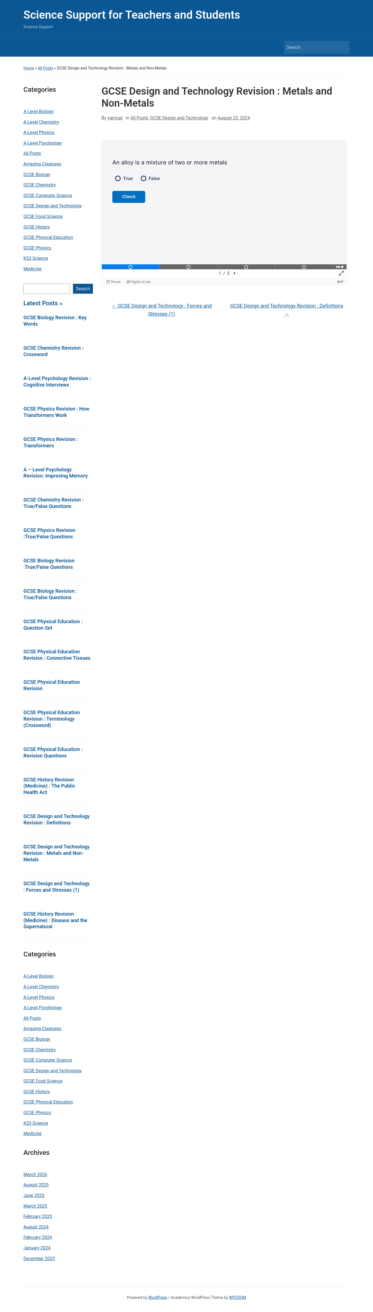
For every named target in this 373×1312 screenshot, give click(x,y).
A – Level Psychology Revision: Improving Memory (55, 473)
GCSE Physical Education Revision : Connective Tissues (56, 655)
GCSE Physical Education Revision (51, 685)
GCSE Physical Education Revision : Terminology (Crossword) (51, 718)
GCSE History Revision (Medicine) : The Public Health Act (49, 786)
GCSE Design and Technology (52, 205)
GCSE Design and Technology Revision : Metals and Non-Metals (56, 853)
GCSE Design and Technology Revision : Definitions (56, 819)
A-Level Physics (38, 132)
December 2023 (39, 1258)
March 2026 (35, 1174)
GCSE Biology (36, 174)
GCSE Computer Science (47, 195)
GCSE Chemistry (39, 185)
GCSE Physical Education (48, 237)
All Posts (45, 68)
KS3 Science (35, 258)
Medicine (32, 269)
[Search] (311, 47)
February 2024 (37, 1237)
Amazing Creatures (42, 164)
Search (83, 288)
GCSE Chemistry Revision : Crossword (53, 351)
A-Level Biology (38, 111)
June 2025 (33, 1195)
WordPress (157, 1297)
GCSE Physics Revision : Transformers (50, 442)
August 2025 (36, 1185)
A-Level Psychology (42, 143)
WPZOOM (237, 1297)
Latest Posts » (42, 303)
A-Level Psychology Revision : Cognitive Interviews (57, 381)
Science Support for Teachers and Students (131, 14)
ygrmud (115, 118)
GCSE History (36, 227)
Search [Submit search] (342, 47)
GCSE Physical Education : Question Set (53, 624)
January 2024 (36, 1248)
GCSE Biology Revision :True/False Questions (48, 564)
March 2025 (35, 1206)
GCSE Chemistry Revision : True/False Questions (53, 503)
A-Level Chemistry (41, 122)
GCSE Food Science (42, 216)
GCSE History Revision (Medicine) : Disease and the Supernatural (55, 920)
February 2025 (37, 1216)
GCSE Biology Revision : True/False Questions (50, 594)
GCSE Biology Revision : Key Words (55, 321)
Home (28, 68)
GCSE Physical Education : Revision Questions (53, 752)
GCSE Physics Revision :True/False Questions (49, 533)
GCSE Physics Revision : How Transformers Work (56, 412)
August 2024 (36, 1227)
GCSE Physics (37, 248)
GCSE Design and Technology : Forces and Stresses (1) (56, 887)
